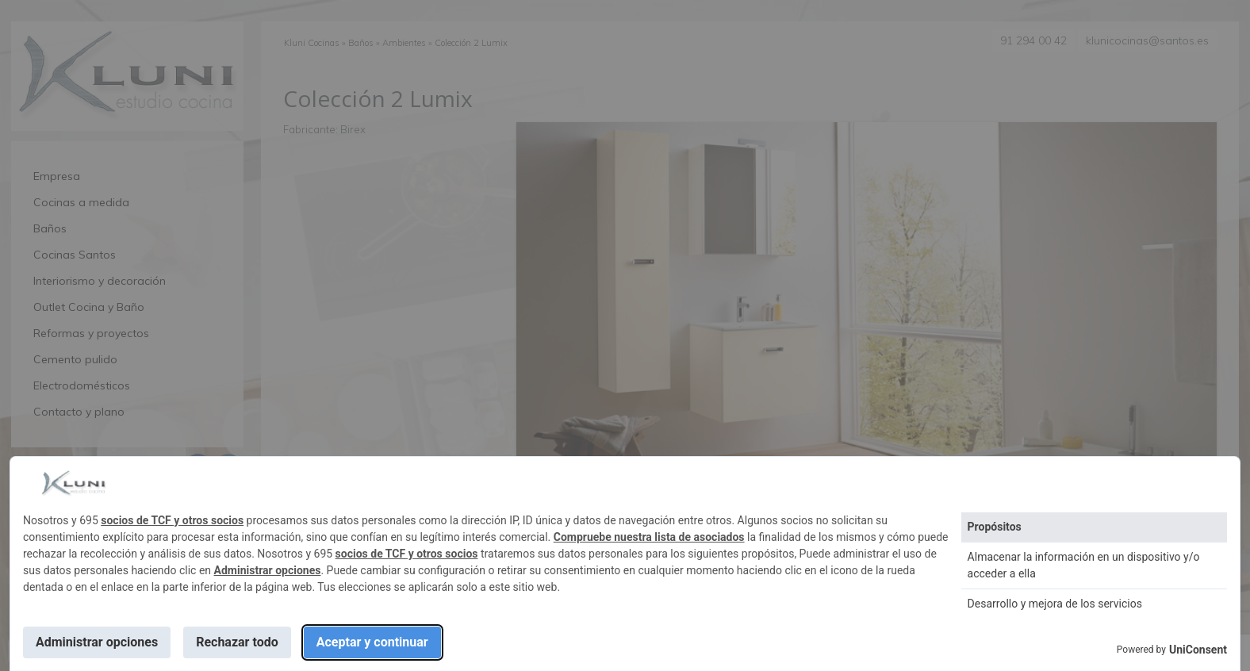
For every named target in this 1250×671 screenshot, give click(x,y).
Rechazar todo (237, 642)
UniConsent (1198, 649)
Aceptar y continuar (372, 642)
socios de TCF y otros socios (172, 520)
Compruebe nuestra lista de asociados (649, 537)
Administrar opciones (267, 570)
